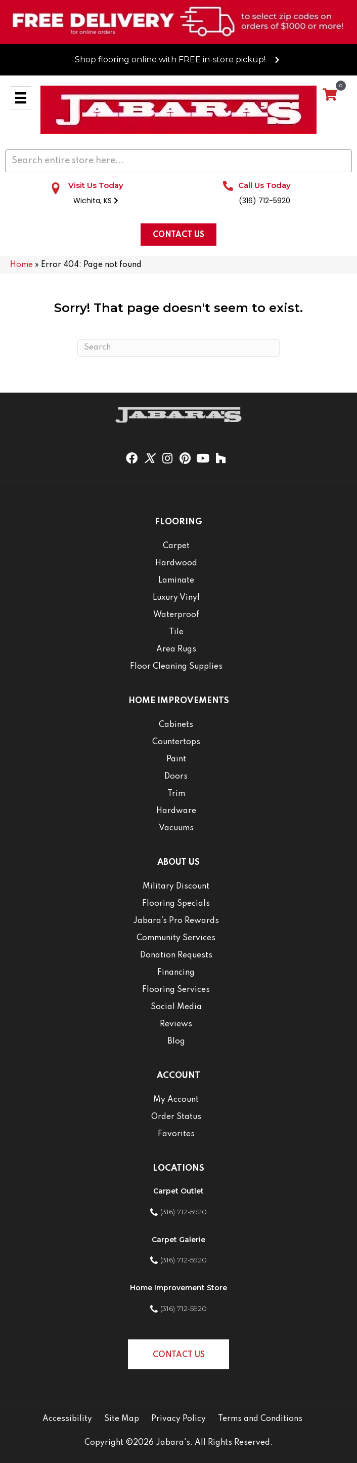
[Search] (178, 348)
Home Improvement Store (178, 1287)
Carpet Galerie (178, 1239)
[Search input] (178, 160)
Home (21, 265)
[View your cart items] (330, 95)
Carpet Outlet (178, 1191)
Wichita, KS (95, 201)
